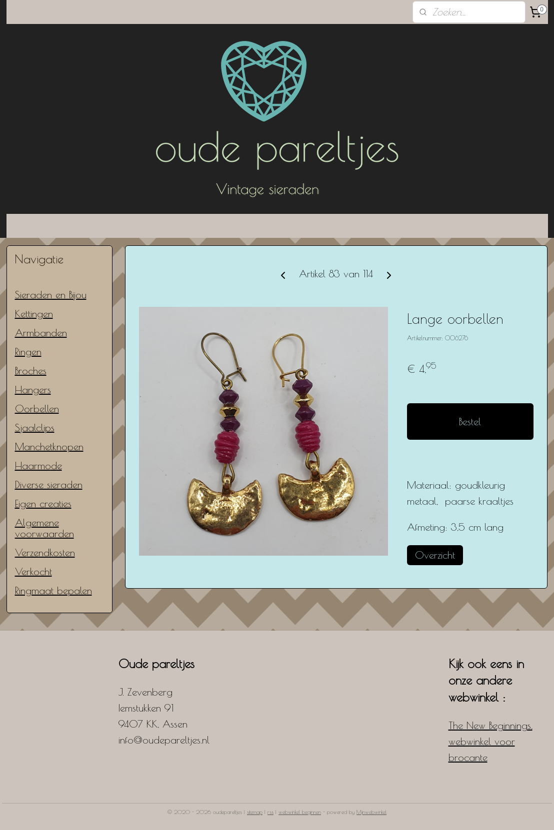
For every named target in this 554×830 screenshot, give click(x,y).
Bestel (470, 421)
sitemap (254, 812)
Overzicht (435, 555)
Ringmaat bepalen (53, 590)
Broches (30, 370)
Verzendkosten (45, 552)
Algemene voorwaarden (44, 528)
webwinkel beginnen (299, 812)
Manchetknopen (49, 446)
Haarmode (38, 465)
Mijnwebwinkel (371, 812)
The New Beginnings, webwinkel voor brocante (490, 741)
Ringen (28, 351)
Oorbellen (37, 408)
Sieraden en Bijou (50, 294)
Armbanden (41, 332)
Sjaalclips (34, 427)
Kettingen (34, 313)
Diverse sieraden (48, 484)
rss (271, 812)
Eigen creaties (43, 503)
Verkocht (33, 571)
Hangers (33, 389)
